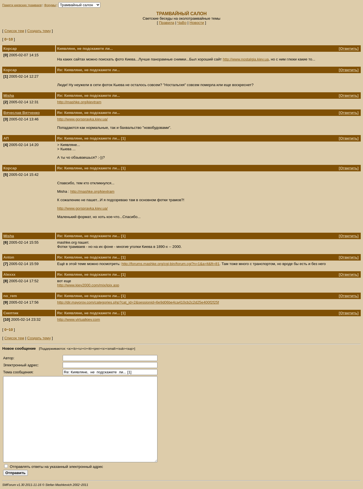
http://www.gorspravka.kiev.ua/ (82, 119)
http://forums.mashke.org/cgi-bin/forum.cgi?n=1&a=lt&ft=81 (170, 264)
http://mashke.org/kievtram (79, 102)
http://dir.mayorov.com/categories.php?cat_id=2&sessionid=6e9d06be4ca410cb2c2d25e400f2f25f (138, 302)
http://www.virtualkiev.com (78, 319)
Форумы (50, 5)
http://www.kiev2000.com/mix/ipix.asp (88, 285)
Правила (166, 23)
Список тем (14, 31)
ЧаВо (181, 23)
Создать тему (39, 31)
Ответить (348, 48)
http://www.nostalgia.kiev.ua (246, 59)
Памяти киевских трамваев (22, 5)
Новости (197, 23)
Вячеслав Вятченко (21, 113)
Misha (8, 95)
